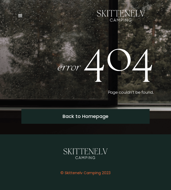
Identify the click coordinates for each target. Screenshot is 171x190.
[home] (119, 16)
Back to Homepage (85, 116)
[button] (22, 16)
